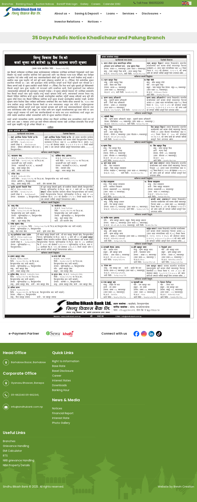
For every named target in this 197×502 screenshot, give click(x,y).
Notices (95, 22)
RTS (5, 456)
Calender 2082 (111, 4)
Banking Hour (60, 390)
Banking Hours (24, 4)
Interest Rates (61, 380)
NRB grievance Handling (18, 460)
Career (56, 376)
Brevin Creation (184, 487)
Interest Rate (60, 418)
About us (62, 13)
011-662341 (31, 395)
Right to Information (65, 361)
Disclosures (151, 13)
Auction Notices (45, 4)
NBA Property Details (16, 465)
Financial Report (62, 413)
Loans (112, 13)
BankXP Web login (67, 4)
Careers (95, 4)
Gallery (84, 4)
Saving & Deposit (88, 13)
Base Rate (58, 366)
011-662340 (18, 395)
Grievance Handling (16, 446)
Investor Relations (68, 22)
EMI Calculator (12, 451)
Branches (7, 4)
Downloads (59, 385)
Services (129, 13)
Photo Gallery (61, 423)
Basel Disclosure (62, 371)
